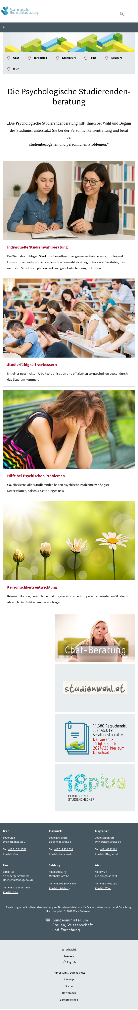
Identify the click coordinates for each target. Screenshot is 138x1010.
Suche (69, 987)
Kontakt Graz (11, 855)
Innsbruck (37, 59)
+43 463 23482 (108, 850)
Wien (12, 70)
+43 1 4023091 (108, 884)
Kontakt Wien (103, 889)
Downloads (69, 994)
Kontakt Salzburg (59, 889)
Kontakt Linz (10, 893)
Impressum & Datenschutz (69, 973)
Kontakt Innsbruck (60, 855)
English (69, 963)
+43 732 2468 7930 (19, 888)
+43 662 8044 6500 (65, 884)
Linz (90, 59)
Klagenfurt (65, 59)
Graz (12, 59)
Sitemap (69, 980)
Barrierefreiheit (69, 1000)
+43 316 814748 (17, 850)
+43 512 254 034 (63, 850)
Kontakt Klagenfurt (106, 855)
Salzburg (113, 59)
